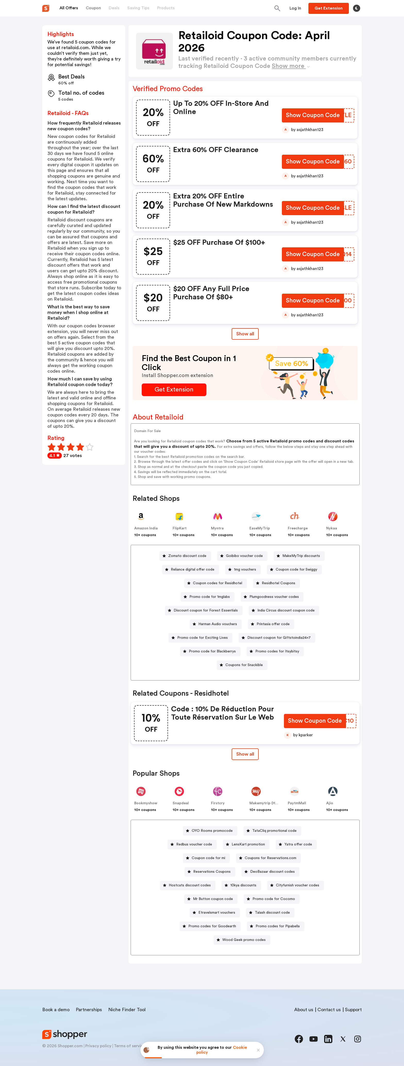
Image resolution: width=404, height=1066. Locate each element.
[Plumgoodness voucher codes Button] (272, 597)
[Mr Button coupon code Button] (211, 899)
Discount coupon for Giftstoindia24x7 (279, 638)
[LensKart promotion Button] (246, 844)
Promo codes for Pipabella (278, 926)
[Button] (295, 8)
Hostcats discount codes (190, 885)
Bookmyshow (145, 803)
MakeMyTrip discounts (301, 556)
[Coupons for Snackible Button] (242, 665)
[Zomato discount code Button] (185, 556)
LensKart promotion (248, 844)
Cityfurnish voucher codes (297, 885)
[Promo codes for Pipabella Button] (275, 926)
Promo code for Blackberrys (212, 651)
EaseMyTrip (259, 528)
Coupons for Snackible (244, 665)
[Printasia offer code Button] (271, 624)
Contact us (329, 1009)
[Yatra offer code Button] (296, 844)
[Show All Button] (245, 754)
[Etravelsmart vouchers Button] (215, 913)
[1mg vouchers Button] (243, 569)
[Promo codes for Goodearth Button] (210, 926)
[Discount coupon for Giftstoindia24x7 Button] (277, 638)
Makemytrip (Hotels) (267, 803)
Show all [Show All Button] (245, 333)
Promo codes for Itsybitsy (277, 651)
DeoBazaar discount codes (272, 871)
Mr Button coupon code (213, 899)
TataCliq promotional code (274, 831)
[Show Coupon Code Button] (312, 116)
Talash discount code (272, 912)
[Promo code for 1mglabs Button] (207, 597)
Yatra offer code (298, 844)
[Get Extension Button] (174, 389)
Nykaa (331, 528)
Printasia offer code (273, 624)
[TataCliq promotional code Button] (272, 831)
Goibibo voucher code (244, 556)
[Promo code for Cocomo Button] (272, 899)
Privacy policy (98, 1046)
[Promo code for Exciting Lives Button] (200, 638)
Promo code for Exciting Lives (202, 638)
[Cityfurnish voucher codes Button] (295, 885)
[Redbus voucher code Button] (192, 844)
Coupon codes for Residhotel (217, 583)
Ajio (329, 803)
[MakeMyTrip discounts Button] (299, 556)
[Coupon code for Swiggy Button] (294, 569)
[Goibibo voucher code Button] (242, 556)
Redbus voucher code (194, 844)
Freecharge (298, 528)
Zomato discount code (187, 556)
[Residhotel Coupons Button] (276, 583)
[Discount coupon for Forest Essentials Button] (203, 610)
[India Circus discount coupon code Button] (284, 610)
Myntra (217, 528)
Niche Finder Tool (127, 1009)
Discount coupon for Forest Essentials (206, 610)
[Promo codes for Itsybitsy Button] (275, 651)
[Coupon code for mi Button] (206, 858)
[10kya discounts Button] (241, 885)
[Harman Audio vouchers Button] (216, 624)
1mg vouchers (245, 569)
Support (353, 1009)
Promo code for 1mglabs (209, 597)
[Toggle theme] (356, 8)
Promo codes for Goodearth (212, 926)
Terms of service (129, 1046)
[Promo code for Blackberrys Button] (210, 651)
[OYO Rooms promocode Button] (210, 831)
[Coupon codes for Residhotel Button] (215, 583)
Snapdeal (181, 803)
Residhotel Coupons (278, 583)
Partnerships (89, 1009)
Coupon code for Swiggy (296, 569)
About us (303, 1009)
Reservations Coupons (212, 871)
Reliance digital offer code (192, 569)
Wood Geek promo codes (244, 940)
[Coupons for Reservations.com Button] (268, 858)
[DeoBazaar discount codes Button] (270, 872)
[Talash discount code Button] (270, 913)
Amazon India (146, 528)
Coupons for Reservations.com (270, 858)
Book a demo (56, 1009)
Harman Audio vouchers (217, 624)
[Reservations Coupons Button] (209, 872)
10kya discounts (243, 885)
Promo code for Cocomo (273, 899)
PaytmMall (297, 803)
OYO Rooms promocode (212, 831)
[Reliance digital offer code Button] (190, 569)
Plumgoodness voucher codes (274, 597)
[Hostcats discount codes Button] (187, 885)
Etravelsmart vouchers (216, 912)
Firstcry (218, 803)
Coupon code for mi (208, 858)
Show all (245, 754)
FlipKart (180, 528)
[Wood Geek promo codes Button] (242, 940)
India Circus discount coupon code (286, 610)
